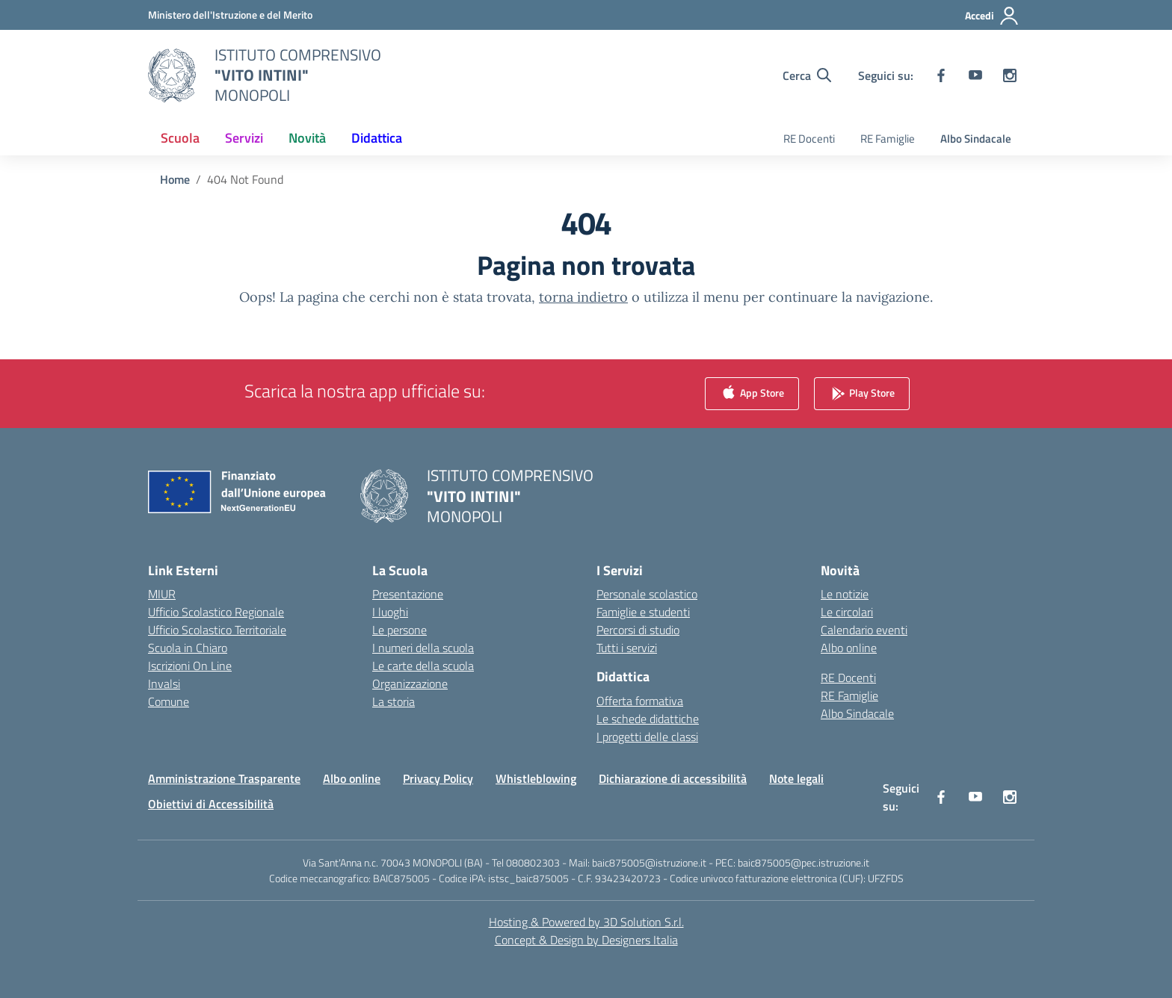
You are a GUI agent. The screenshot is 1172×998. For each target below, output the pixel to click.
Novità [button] (307, 138)
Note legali (796, 778)
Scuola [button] (180, 138)
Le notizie (845, 594)
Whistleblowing (536, 778)
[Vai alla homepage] (298, 75)
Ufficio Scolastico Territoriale (217, 630)
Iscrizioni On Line (190, 666)
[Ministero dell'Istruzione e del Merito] (230, 14)
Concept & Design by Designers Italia (586, 940)
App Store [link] (752, 394)
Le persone (399, 630)
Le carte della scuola (423, 666)
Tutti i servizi (626, 648)
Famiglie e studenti (643, 612)
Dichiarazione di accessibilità (673, 778)
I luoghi (390, 612)
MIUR (162, 594)
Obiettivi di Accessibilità (211, 804)
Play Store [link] (862, 394)
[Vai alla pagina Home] (175, 179)
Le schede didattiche (647, 719)
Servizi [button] (244, 138)
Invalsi (164, 683)
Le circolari (847, 612)
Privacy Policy (438, 778)
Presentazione (407, 594)
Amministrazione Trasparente (224, 778)
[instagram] (1010, 75)
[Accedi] (992, 15)
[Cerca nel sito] (807, 75)
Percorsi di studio (637, 630)
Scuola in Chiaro (187, 648)
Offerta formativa (639, 701)
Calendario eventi (864, 630)
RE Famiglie (887, 138)
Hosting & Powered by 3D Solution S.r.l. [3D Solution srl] (586, 922)
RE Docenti (809, 138)
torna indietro (583, 297)
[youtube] (975, 75)
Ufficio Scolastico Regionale (216, 612)
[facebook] (941, 75)
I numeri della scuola (423, 648)
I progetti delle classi (647, 737)
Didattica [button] (376, 138)
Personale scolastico (646, 594)
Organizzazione (410, 683)
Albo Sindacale (975, 138)
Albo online (849, 648)
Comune (168, 701)
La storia (393, 701)
